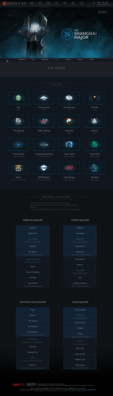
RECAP (92, 59)
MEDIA (80, 59)
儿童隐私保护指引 (91, 390)
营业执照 (84, 390)
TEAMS (56, 59)
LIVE (33, 59)
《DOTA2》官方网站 (14, 3)
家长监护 (74, 390)
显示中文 (104, 12)
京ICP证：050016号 (35, 388)
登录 (106, 2)
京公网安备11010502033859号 (26, 390)
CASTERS (68, 59)
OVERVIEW (21, 59)
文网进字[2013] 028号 (40, 390)
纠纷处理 (79, 390)
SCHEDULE (45, 59)
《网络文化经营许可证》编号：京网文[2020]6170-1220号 (53, 388)
